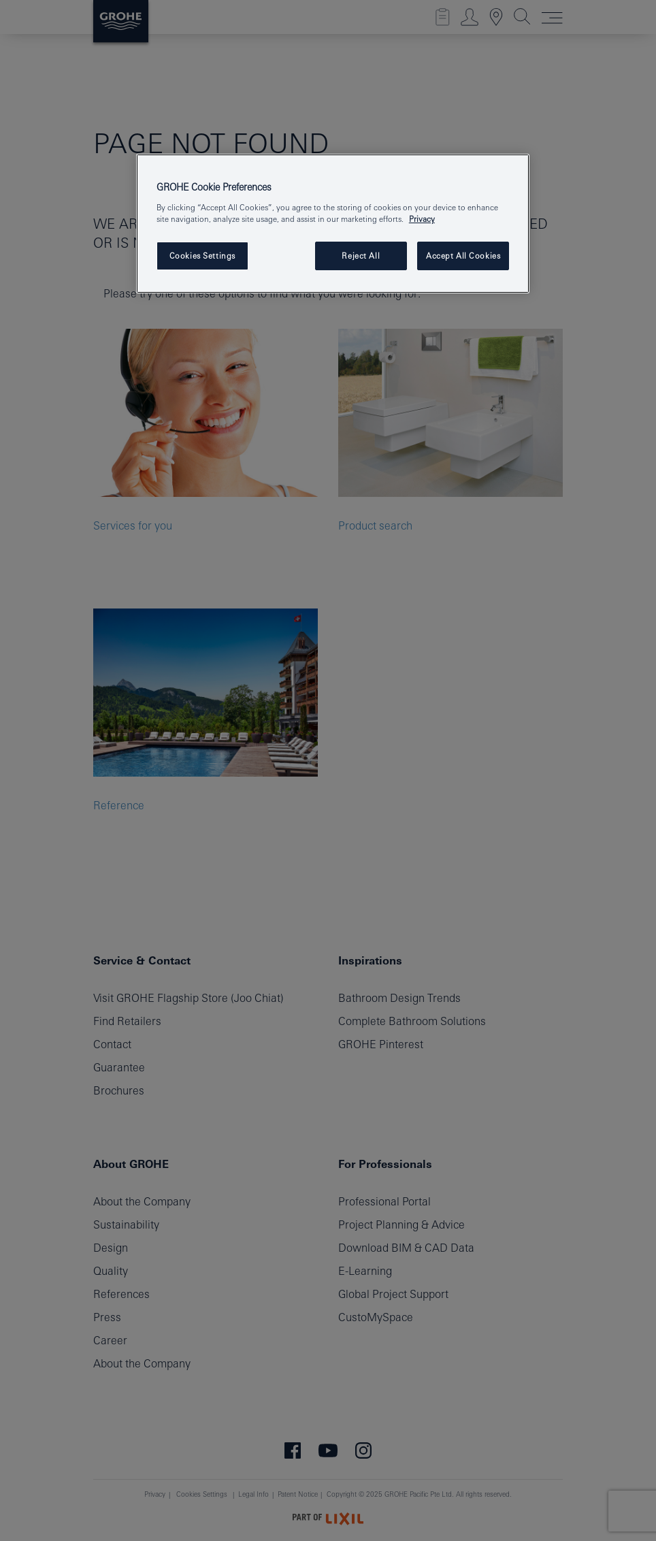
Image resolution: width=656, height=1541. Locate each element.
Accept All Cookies (463, 255)
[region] (332, 223)
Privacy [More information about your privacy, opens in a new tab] (422, 218)
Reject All (361, 255)
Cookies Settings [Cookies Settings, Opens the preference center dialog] (202, 255)
